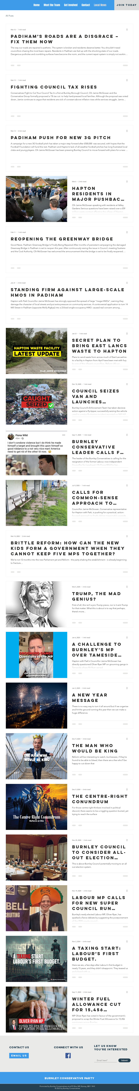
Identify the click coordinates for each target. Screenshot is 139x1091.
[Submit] (124, 1060)
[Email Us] (19, 1055)
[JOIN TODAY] (126, 5)
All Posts (9, 15)
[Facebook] (68, 1055)
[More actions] (127, 29)
